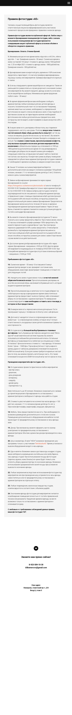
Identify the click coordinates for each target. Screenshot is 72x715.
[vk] (36, 620)
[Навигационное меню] (69, 3)
